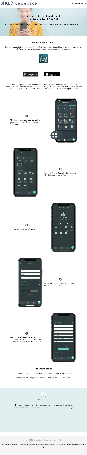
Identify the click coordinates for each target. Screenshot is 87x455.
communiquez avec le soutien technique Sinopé (56, 408)
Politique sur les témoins (38, 445)
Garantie (83, 445)
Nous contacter (6, 445)
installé (30, 87)
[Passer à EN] (43, 447)
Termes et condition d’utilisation (69, 445)
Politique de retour (52, 445)
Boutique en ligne (77, 3)
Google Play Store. (64, 49)
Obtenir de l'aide (43, 400)
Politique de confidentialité (20, 445)
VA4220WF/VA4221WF (68, 85)
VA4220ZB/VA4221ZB (12, 87)
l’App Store (51, 49)
